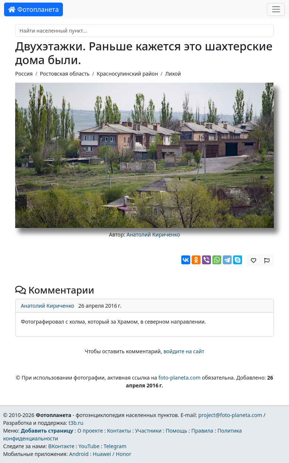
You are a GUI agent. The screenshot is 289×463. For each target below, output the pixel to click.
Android (79, 453)
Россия (24, 73)
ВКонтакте (61, 446)
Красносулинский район (127, 73)
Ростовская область (65, 73)
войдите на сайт (184, 351)
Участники (148, 430)
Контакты (119, 430)
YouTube (89, 446)
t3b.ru (75, 422)
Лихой (173, 73)
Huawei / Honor (112, 453)
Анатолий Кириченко (153, 234)
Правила (202, 430)
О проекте (90, 430)
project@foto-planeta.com (230, 415)
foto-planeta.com (179, 377)
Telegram (115, 446)
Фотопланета (33, 9)
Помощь (176, 430)
